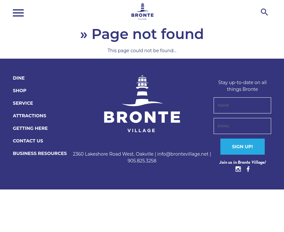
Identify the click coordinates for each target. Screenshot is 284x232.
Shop (19, 90)
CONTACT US (28, 141)
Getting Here (30, 128)
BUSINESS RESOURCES (40, 153)
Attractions (29, 116)
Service (23, 103)
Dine (19, 78)
